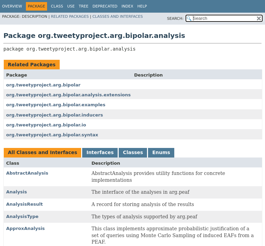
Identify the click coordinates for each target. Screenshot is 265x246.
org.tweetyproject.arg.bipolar (43, 84)
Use (71, 6)
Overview (12, 6)
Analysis (16, 191)
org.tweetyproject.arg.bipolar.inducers (54, 115)
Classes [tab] (133, 152)
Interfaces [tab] (100, 152)
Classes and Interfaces (117, 16)
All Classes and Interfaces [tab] (42, 152)
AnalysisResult (24, 204)
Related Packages (70, 16)
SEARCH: (175, 18)
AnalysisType (22, 216)
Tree (83, 6)
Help (142, 6)
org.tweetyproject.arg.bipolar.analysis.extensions (68, 94)
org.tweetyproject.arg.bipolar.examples (55, 104)
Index (127, 6)
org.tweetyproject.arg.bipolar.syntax (52, 134)
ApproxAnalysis (25, 228)
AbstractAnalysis (27, 173)
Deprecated (104, 6)
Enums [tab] (161, 152)
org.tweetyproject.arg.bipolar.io (46, 124)
